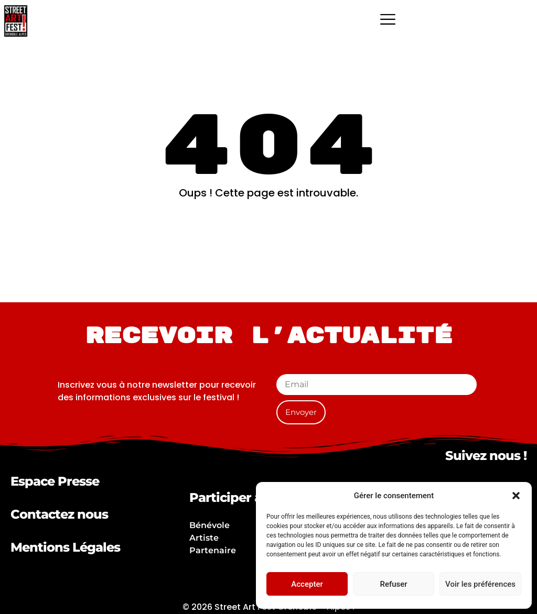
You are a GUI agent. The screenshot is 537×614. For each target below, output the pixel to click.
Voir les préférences (480, 584)
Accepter (307, 584)
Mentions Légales (65, 547)
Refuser (393, 584)
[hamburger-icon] (388, 21)
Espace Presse (54, 481)
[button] (516, 495)
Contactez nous (59, 514)
